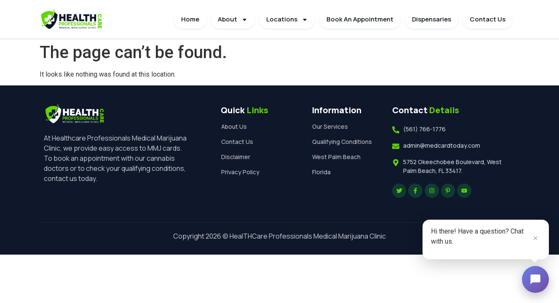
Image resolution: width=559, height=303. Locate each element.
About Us (236, 126)
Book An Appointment (359, 19)
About (233, 19)
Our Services (332, 126)
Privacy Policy (242, 172)
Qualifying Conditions (329, 146)
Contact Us (488, 19)
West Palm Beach (338, 165)
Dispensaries (431, 19)
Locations (287, 19)
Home (190, 19)
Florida (323, 180)
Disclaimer (237, 157)
